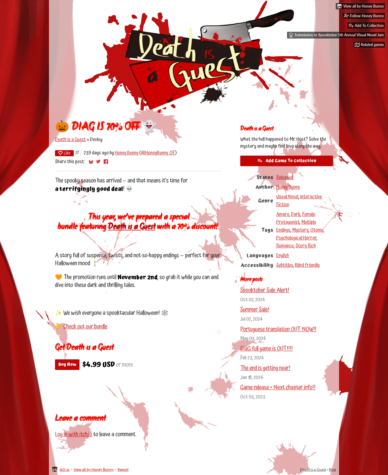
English (282, 255)
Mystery (300, 230)
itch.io (65, 469)
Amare (282, 214)
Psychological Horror (296, 238)
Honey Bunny (126, 153)
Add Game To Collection (286, 160)
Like (64, 153)
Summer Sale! (254, 310)
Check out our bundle (85, 327)
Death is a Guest (70, 139)
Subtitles (284, 265)
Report (123, 469)
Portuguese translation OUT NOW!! (278, 329)
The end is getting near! (265, 368)
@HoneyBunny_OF (158, 153)
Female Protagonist (295, 218)
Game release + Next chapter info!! (277, 387)
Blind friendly (307, 265)
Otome (316, 230)
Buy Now (67, 364)
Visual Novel (287, 197)
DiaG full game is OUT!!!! (266, 349)
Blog (332, 469)
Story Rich (306, 246)
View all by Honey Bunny (93, 469)
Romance (285, 246)
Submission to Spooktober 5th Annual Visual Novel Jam (336, 35)
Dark (295, 214)
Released (284, 177)
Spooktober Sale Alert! (264, 290)
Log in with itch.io (73, 434)
